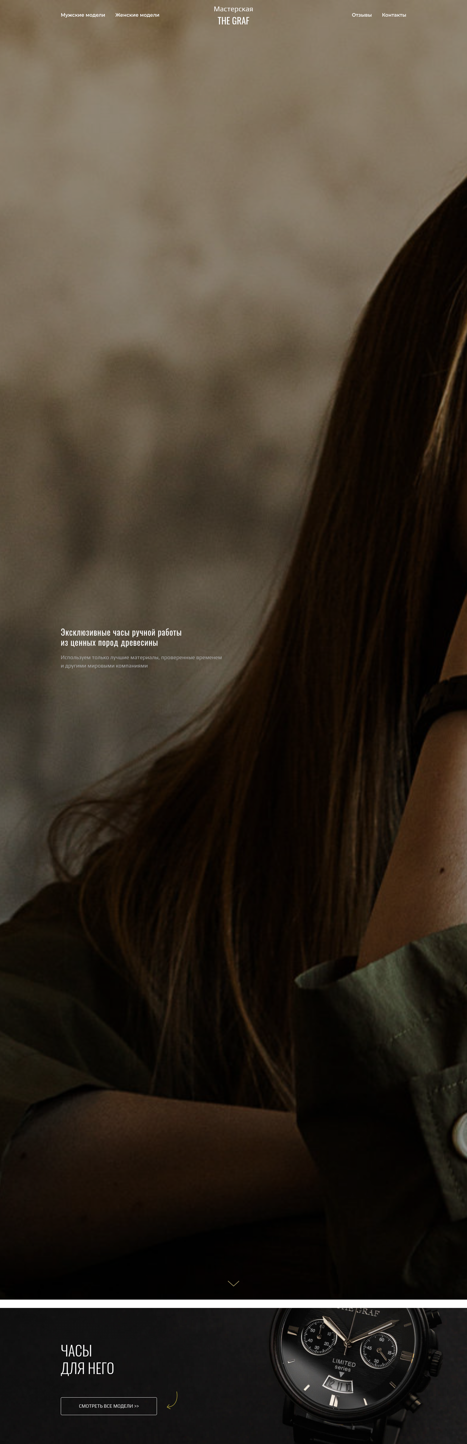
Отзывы (362, 15)
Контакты (394, 15)
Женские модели (137, 15)
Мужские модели (83, 15)
